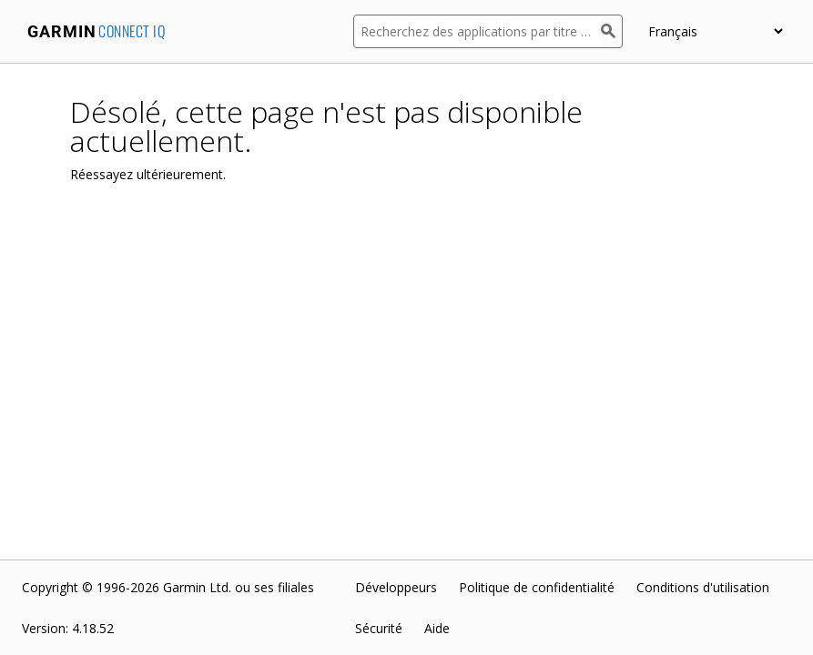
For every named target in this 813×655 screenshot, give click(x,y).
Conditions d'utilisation (702, 587)
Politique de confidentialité (537, 587)
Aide (437, 628)
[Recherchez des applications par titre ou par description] (477, 31)
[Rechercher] (612, 31)
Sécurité (378, 628)
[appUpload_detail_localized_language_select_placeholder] (715, 31)
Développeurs (396, 587)
